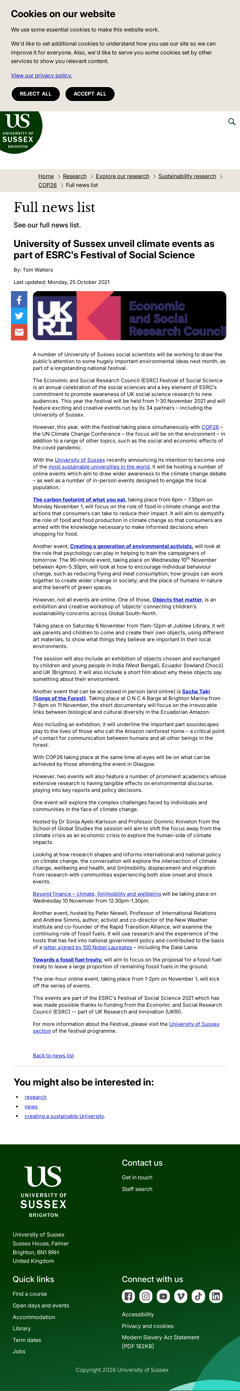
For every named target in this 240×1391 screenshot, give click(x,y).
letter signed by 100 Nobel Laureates (87, 947)
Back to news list (53, 1055)
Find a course (30, 1293)
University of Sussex (80, 460)
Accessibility (138, 1314)
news (31, 1106)
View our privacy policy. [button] (41, 75)
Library (22, 1328)
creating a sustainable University (64, 1116)
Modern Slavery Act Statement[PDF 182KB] (160, 1342)
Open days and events (41, 1305)
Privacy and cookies (148, 1325)
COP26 (210, 427)
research (36, 1097)
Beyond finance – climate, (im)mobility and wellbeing (97, 894)
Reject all (36, 93)
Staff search (137, 1188)
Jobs (19, 1351)
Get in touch (137, 1177)
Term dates (27, 1340)
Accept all (90, 93)
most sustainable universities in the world (99, 466)
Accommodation (34, 1317)
